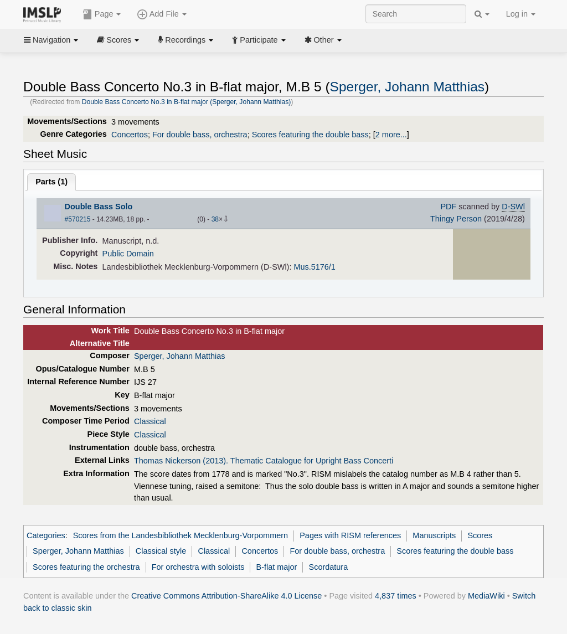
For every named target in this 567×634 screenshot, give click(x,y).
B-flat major (276, 567)
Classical (150, 421)
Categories (46, 535)
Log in (520, 13)
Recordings (185, 39)
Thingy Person (456, 218)
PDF (448, 206)
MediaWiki (486, 595)
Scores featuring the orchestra (86, 567)
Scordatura (328, 567)
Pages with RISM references (350, 535)
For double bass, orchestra (200, 134)
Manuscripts (434, 535)
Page (102, 14)
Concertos (129, 134)
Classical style (161, 551)
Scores (118, 39)
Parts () (51, 181)
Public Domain (128, 253)
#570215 (78, 219)
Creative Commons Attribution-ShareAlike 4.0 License (226, 595)
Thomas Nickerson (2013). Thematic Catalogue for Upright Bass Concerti (263, 460)
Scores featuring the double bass (310, 134)
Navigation (51, 39)
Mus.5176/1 (314, 266)
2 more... (391, 134)
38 (215, 219)
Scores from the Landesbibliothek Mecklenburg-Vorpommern (180, 535)
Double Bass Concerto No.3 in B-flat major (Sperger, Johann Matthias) (186, 102)
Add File (161, 14)
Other (323, 39)
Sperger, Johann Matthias (407, 86)
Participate (258, 39)
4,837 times (395, 595)
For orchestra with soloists (198, 567)
